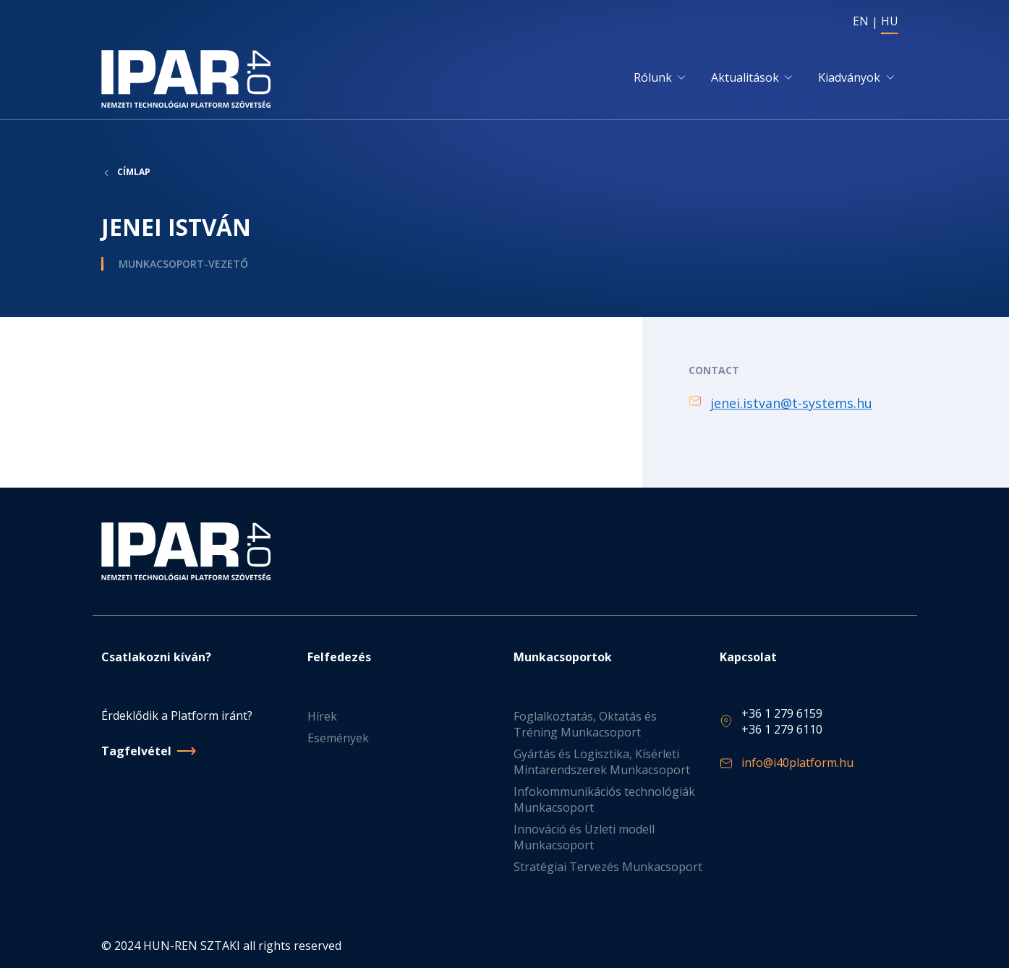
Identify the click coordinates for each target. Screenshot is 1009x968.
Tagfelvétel (136, 751)
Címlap (133, 172)
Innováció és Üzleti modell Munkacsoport (584, 837)
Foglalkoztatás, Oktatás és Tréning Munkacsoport (585, 724)
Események (338, 738)
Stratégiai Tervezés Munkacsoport (608, 867)
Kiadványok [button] (849, 77)
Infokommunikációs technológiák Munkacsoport (604, 799)
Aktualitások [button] (745, 77)
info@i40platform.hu (797, 762)
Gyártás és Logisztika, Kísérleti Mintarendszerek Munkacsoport (602, 762)
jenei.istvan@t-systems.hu (791, 403)
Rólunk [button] (653, 77)
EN (861, 21)
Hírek (322, 716)
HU (889, 21)
